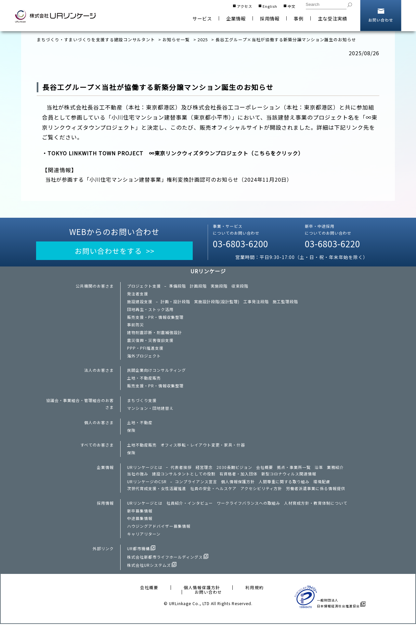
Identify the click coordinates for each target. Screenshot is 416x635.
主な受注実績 (332, 18)
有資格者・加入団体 (238, 482)
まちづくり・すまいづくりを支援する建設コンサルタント (96, 39)
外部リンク (103, 559)
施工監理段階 (285, 303)
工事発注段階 (256, 303)
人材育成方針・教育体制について (315, 512)
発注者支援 (137, 295)
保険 (131, 437)
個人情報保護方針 (238, 490)
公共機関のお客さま (95, 287)
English (270, 6)
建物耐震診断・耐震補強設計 (154, 336)
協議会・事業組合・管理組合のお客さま (80, 409)
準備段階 (177, 287)
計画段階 (198, 287)
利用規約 (254, 598)
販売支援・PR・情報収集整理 (155, 319)
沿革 (319, 475)
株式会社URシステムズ (149, 576)
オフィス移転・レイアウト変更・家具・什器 (203, 452)
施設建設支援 (139, 303)
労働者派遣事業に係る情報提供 (315, 497)
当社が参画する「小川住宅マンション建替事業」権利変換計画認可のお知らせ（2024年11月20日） (173, 180)
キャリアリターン (144, 544)
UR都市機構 (138, 559)
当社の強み (137, 482)
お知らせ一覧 (176, 39)
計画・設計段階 (175, 303)
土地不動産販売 (142, 452)
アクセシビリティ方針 (261, 497)
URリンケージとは (144, 475)
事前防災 (135, 327)
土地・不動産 (139, 429)
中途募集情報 (139, 528)
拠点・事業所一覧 (294, 475)
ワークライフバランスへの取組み (248, 512)
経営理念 (204, 475)
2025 (203, 39)
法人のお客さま (99, 375)
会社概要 (264, 475)
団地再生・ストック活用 (150, 311)
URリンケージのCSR (147, 490)
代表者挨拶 (181, 475)
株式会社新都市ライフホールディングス (165, 568)
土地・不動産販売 (144, 383)
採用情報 (270, 18)
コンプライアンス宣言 (196, 490)
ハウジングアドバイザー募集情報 (158, 536)
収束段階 (239, 287)
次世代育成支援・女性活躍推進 (156, 497)
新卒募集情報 (139, 520)
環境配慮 (322, 490)
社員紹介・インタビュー (189, 512)
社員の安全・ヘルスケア (213, 497)
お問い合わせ (380, 15)
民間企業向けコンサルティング (156, 375)
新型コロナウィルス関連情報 (288, 482)
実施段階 (219, 287)
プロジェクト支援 (144, 287)
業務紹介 (335, 475)
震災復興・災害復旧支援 (150, 344)
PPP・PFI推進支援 (145, 352)
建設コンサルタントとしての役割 (183, 482)
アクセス (244, 6)
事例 (299, 18)
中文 (291, 6)
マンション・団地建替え (150, 414)
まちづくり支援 (142, 406)
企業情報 (236, 18)
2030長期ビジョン (234, 475)
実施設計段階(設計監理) (217, 303)
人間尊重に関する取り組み (284, 490)
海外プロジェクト (144, 360)
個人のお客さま (99, 429)
